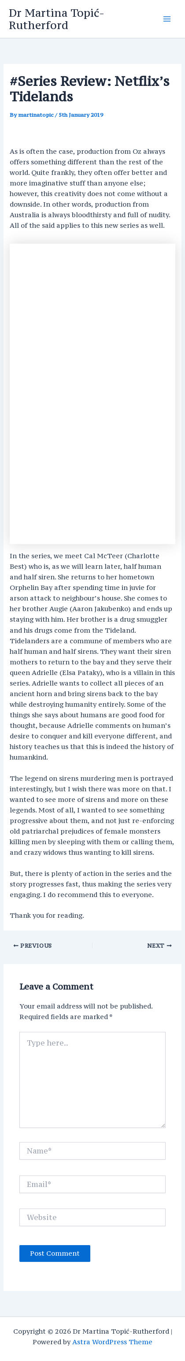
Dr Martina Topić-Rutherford (56, 19)
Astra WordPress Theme (112, 1342)
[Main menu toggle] (167, 19)
